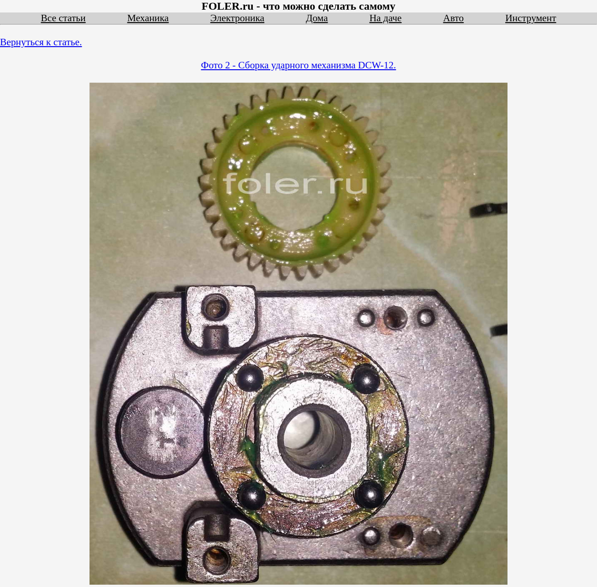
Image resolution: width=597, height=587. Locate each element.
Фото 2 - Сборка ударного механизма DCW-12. (298, 65)
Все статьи (63, 18)
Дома (317, 18)
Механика (148, 18)
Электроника (237, 18)
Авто (453, 18)
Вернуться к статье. (41, 42)
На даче (386, 18)
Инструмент (530, 18)
